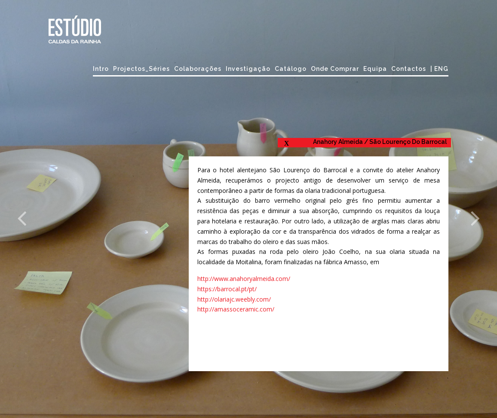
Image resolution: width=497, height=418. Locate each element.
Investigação (248, 68)
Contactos (408, 68)
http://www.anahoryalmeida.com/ (243, 279)
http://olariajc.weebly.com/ (234, 299)
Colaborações (197, 68)
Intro (101, 68)
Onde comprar (335, 68)
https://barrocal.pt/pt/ (227, 289)
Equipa (375, 68)
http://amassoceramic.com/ (235, 309)
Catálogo (291, 68)
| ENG (439, 68)
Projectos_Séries (141, 68)
